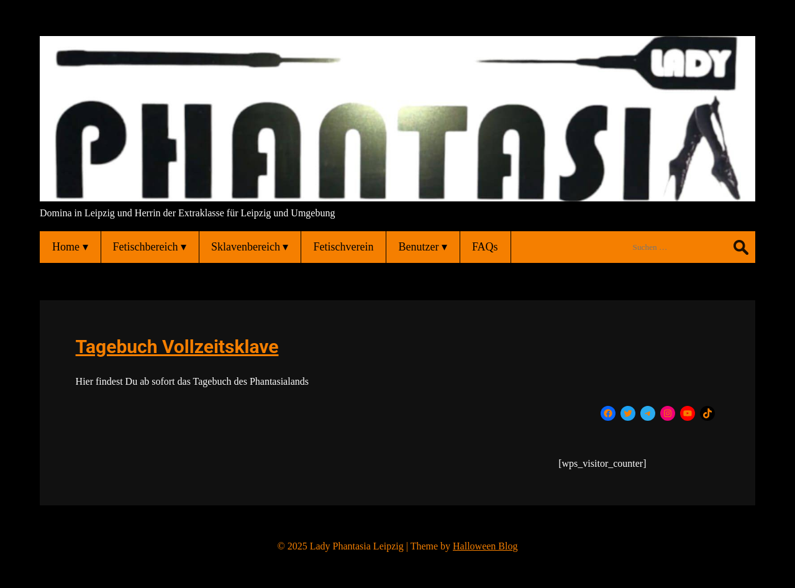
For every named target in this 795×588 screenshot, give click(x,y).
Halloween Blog (485, 546)
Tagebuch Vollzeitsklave (177, 346)
